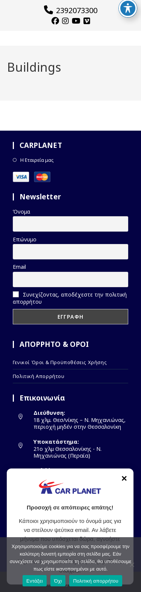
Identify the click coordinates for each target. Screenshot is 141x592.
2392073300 (70, 10)
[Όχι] (131, 564)
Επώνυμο (24, 239)
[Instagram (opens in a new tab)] (64, 21)
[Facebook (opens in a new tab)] (55, 21)
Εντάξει (34, 581)
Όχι (58, 581)
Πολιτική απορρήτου (95, 581)
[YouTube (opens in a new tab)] (75, 21)
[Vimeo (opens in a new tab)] (85, 21)
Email (19, 266)
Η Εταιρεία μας (37, 160)
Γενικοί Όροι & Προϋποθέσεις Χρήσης (60, 362)
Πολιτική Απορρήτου (39, 376)
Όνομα (21, 211)
